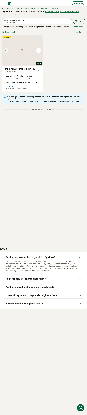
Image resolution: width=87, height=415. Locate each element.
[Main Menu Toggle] (4, 3)
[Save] (38, 70)
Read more (78, 27)
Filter (79, 21)
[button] (22, 50)
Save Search (8, 32)
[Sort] (80, 32)
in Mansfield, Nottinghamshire (62, 11)
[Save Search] (80, 407)
